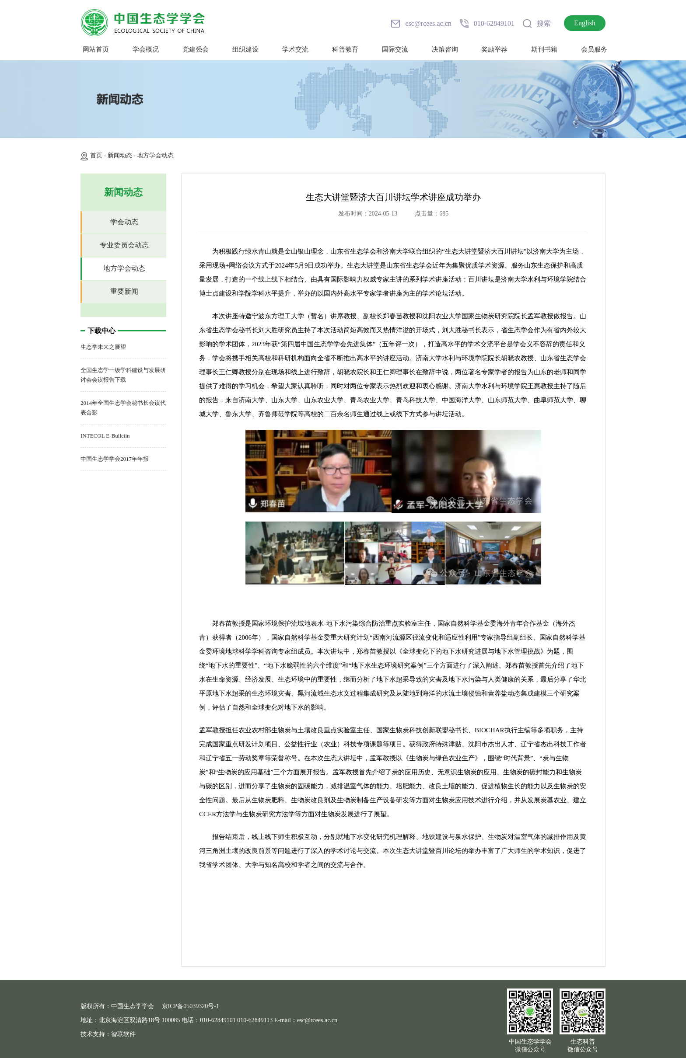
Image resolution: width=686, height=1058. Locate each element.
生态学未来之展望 (103, 347)
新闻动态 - (122, 155)
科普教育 (345, 49)
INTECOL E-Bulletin (105, 435)
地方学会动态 (155, 155)
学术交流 (295, 49)
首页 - (99, 155)
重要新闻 (124, 291)
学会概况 (146, 49)
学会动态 (124, 222)
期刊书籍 (544, 49)
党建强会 (195, 49)
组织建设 (245, 49)
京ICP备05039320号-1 (190, 1006)
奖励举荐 (494, 49)
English (584, 23)
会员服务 (594, 49)
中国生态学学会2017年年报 (114, 459)
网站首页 (96, 49)
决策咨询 (445, 49)
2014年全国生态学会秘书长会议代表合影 (123, 408)
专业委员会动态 (124, 245)
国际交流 (395, 49)
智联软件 (123, 1034)
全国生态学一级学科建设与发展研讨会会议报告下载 (123, 375)
